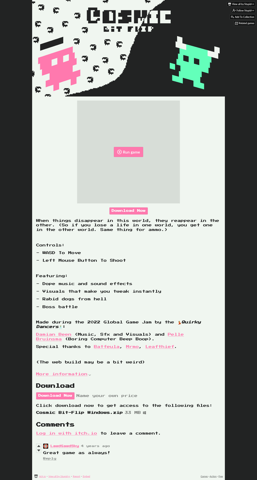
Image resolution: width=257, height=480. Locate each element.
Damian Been (53, 334)
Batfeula (107, 346)
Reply (49, 458)
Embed (86, 476)
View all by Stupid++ (59, 476)
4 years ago (95, 446)
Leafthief (159, 346)
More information (63, 374)
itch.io (42, 476)
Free (220, 476)
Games (204, 476)
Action (213, 476)
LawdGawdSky (64, 446)
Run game (128, 152)
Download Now (129, 210)
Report (76, 476)
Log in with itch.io (66, 433)
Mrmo (132, 346)
